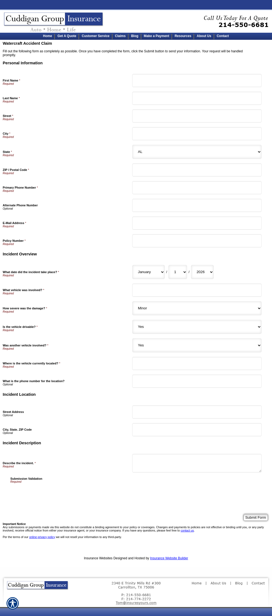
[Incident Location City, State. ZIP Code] (197, 429)
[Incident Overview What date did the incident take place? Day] (177, 272)
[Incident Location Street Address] (197, 412)
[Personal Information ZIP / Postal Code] (197, 170)
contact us (187, 530)
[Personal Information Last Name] (197, 98)
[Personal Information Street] (197, 116)
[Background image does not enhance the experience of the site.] (136, 36)
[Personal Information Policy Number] (197, 240)
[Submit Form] (255, 517)
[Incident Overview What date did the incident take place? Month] (148, 272)
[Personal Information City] (197, 133)
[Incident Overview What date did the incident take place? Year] (202, 272)
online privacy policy (42, 537)
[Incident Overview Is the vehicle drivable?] (197, 327)
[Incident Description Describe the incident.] (197, 463)
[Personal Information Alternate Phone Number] (197, 205)
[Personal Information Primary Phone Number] (197, 187)
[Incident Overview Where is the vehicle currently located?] (197, 363)
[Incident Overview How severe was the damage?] (197, 308)
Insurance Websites (98, 558)
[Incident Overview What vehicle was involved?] (197, 290)
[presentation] (51, 494)
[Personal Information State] (197, 152)
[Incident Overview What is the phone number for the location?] (197, 381)
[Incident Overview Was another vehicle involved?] (197, 345)
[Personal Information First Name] (197, 80)
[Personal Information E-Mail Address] (197, 223)
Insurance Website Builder (169, 558)
